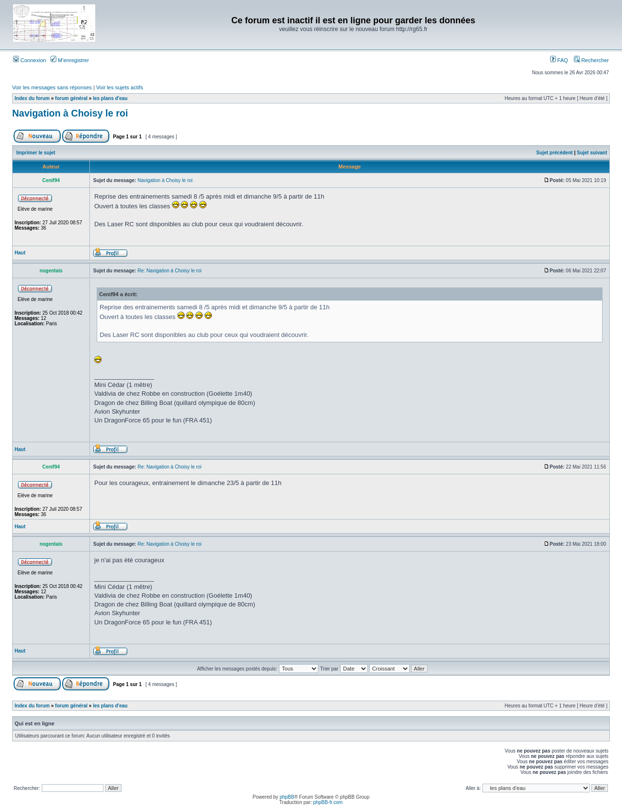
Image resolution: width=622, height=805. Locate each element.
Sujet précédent (554, 152)
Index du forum (32, 98)
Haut (20, 252)
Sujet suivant (592, 152)
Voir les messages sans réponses (52, 87)
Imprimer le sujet (36, 152)
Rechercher (591, 60)
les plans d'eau (110, 98)
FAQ (559, 60)
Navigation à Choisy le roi (70, 113)
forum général (71, 98)
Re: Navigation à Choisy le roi (170, 270)
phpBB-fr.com (328, 802)
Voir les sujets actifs (119, 87)
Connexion (29, 60)
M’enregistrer (70, 60)
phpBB (286, 797)
